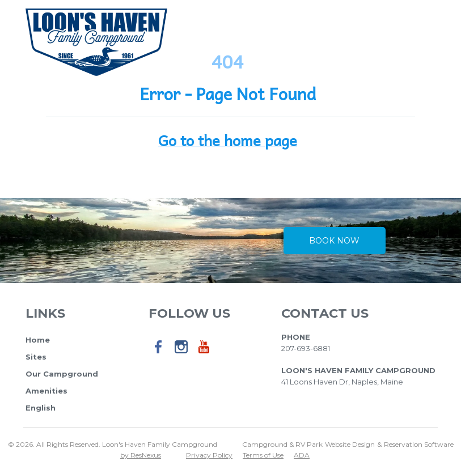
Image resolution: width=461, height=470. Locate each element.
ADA (302, 455)
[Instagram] (181, 354)
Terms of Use (263, 455)
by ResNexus (140, 455)
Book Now (334, 241)
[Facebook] (159, 354)
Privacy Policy (209, 455)
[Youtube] (204, 354)
